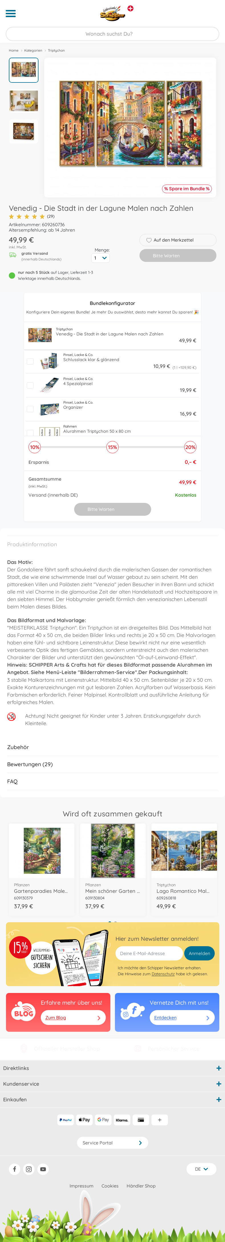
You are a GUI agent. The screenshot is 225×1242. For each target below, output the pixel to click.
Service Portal (113, 1143)
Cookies (110, 1186)
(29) (31, 216)
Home (14, 50)
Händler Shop (141, 1186)
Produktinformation (32, 544)
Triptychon (56, 50)
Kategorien (33, 50)
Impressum (82, 1186)
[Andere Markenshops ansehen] (130, 8)
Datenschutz (163, 973)
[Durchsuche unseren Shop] (112, 34)
